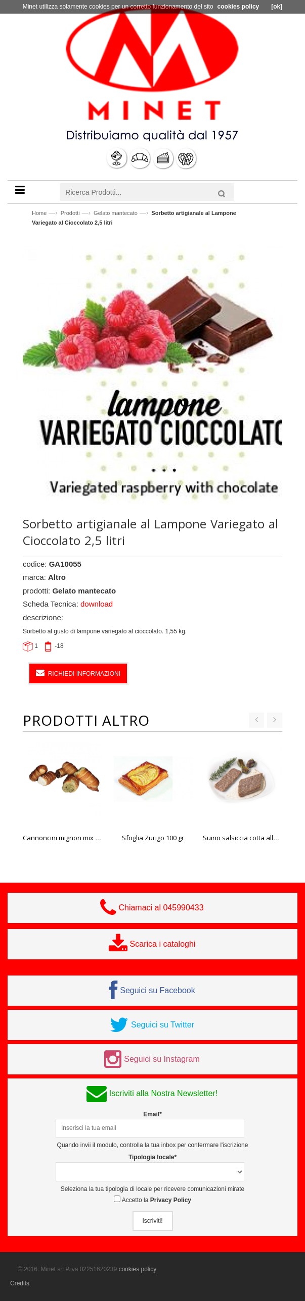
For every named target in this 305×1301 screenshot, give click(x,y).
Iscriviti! (153, 1220)
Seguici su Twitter (162, 1024)
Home (39, 213)
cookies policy (137, 1269)
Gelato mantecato (116, 213)
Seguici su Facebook (157, 990)
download (96, 604)
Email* (152, 1114)
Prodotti (70, 213)
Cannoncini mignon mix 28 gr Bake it (77, 837)
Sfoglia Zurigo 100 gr (153, 837)
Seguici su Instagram (161, 1059)
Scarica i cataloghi (163, 944)
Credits (19, 1283)
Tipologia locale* (152, 1157)
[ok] (276, 6)
